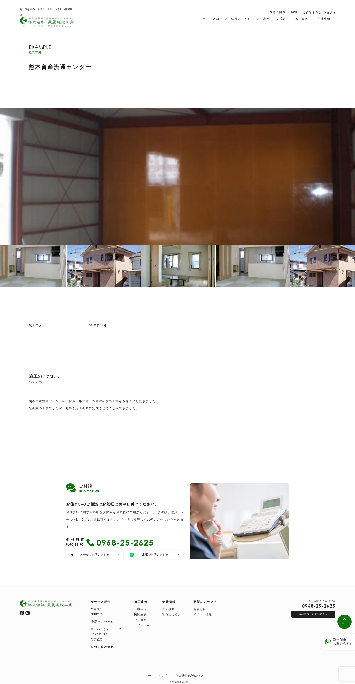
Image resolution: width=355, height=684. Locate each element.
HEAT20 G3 (99, 633)
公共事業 (140, 619)
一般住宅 (140, 608)
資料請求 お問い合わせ (338, 641)
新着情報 (199, 608)
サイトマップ (157, 674)
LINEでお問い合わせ (155, 555)
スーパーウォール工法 (106, 628)
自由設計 (97, 608)
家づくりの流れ (102, 646)
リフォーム (142, 624)
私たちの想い (171, 613)
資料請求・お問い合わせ (313, 613)
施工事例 (141, 601)
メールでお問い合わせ (95, 554)
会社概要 (168, 608)
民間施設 (140, 613)
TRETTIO (96, 613)
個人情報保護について (191, 674)
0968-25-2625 (319, 12)
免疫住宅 (97, 638)
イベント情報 (202, 613)
